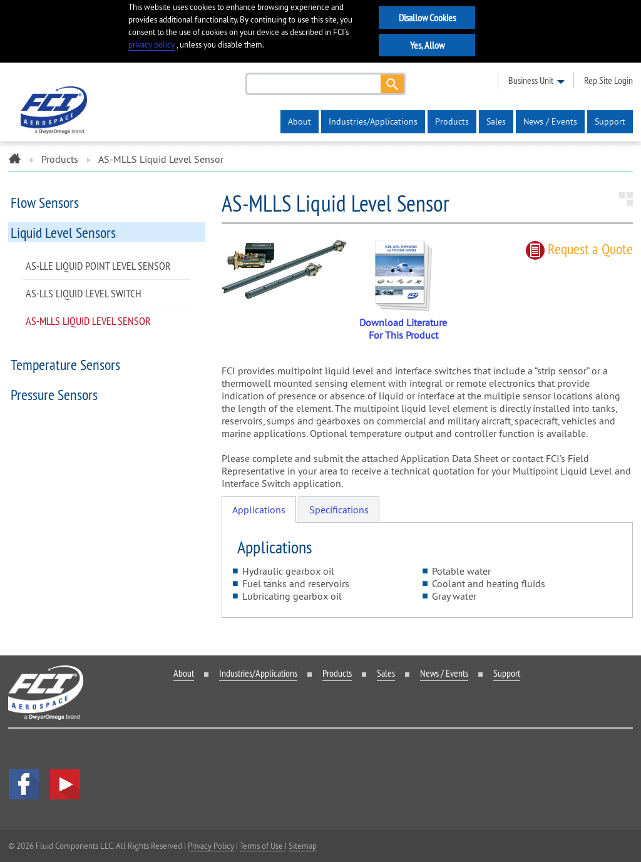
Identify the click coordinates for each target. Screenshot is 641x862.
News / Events (550, 121)
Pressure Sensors (54, 394)
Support (610, 121)
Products (452, 121)
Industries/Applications (373, 121)
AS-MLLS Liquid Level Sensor (88, 321)
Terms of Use (262, 846)
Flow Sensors (45, 202)
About (299, 121)
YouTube (65, 784)
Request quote (579, 248)
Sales (496, 121)
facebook (23, 784)
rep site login (608, 80)
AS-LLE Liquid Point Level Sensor (98, 266)
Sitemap (303, 846)
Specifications (339, 509)
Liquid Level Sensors (63, 232)
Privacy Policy (211, 846)
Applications (258, 509)
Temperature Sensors (65, 364)
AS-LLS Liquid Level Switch (83, 293)
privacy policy (151, 44)
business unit (530, 80)
